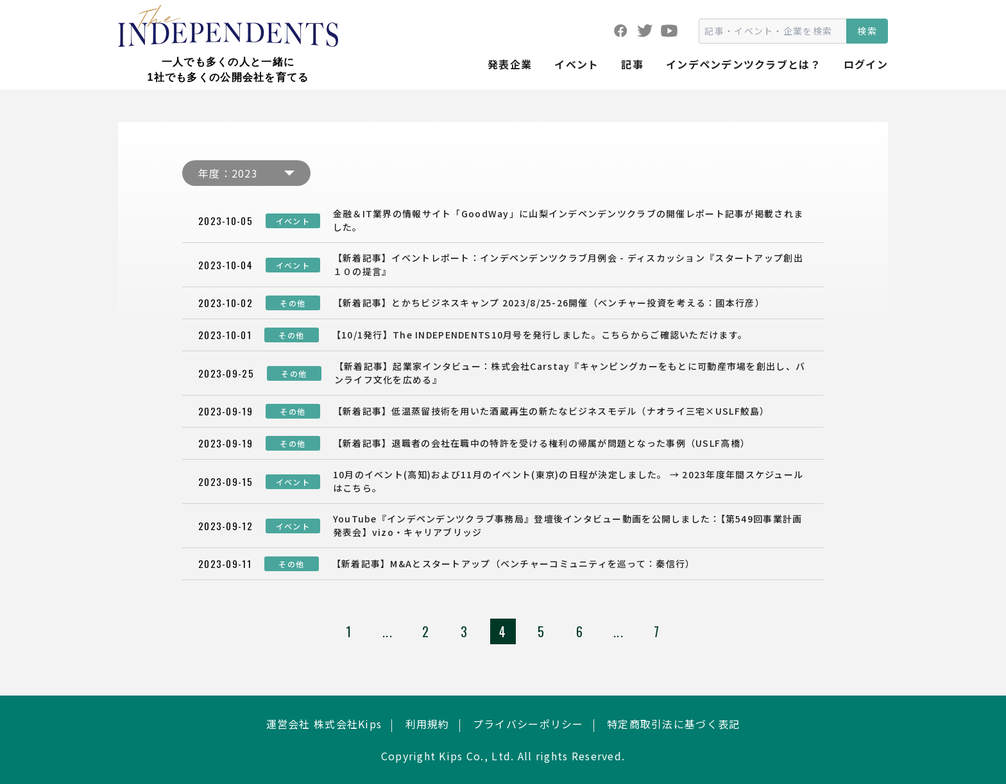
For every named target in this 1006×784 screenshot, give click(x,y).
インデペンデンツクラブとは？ (743, 64)
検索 (867, 30)
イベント (576, 64)
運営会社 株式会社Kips (324, 723)
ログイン (866, 64)
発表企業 (510, 64)
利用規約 (427, 723)
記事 (632, 64)
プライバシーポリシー (528, 723)
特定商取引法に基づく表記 (673, 723)
